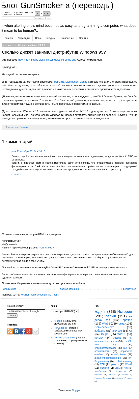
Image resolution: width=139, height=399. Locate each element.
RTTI (102, 364)
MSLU (125, 375)
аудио (108, 378)
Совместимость (105, 327)
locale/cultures (118, 354)
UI (130, 330)
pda (14, 151)
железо (14, 127)
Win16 (121, 334)
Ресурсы (50, 38)
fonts (126, 368)
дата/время (100, 371)
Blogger (76, 390)
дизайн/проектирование (108, 357)
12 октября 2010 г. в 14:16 (31, 151)
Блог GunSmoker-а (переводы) (57, 5)
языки (129, 378)
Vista (117, 368)
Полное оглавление (64, 337)
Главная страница (69, 289)
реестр (115, 364)
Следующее (9, 289)
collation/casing (124, 361)
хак (125, 348)
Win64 (128, 364)
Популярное (60, 328)
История (24, 127)
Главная (8, 38)
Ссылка (45, 247)
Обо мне (84, 38)
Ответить (17, 174)
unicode (117, 337)
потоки (99, 337)
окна (122, 323)
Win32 (106, 323)
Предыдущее (129, 289)
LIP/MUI (112, 375)
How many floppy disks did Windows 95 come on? (47, 59)
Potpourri (98, 378)
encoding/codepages (106, 348)
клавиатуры (120, 371)
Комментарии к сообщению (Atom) (40, 294)
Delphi (105, 334)
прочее (127, 320)
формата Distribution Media (70, 81)
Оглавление (67, 38)
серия (110, 316)
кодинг (100, 311)
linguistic (104, 367)
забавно (100, 330)
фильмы (119, 378)
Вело (38, 38)
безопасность (102, 351)
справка (98, 374)
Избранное (60, 321)
